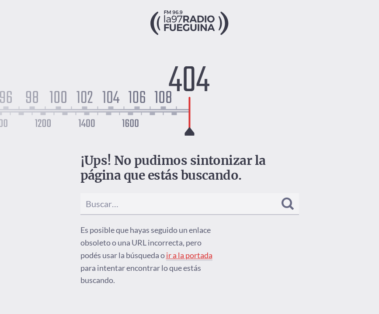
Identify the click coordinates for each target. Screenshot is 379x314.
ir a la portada (189, 255)
